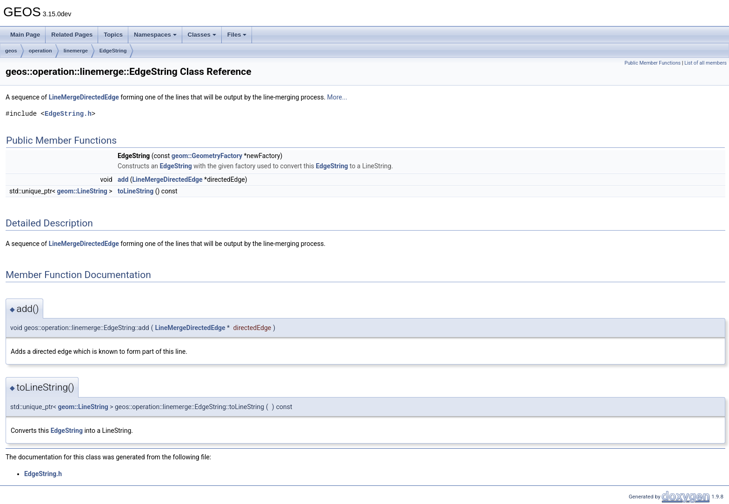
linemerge (76, 50)
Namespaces (155, 34)
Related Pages (72, 34)
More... (337, 97)
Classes (202, 34)
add (123, 179)
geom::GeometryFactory (207, 155)
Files (237, 34)
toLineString (135, 191)
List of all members (705, 63)
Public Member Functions (652, 63)
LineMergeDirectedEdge (84, 97)
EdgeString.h (68, 113)
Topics (113, 34)
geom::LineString (82, 191)
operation (40, 50)
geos (11, 50)
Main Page (25, 34)
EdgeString (113, 50)
